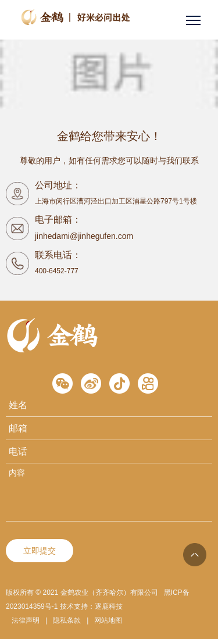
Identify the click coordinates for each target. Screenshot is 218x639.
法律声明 (26, 620)
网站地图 (108, 620)
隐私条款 (67, 620)
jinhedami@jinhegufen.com (84, 236)
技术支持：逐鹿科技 (91, 606)
